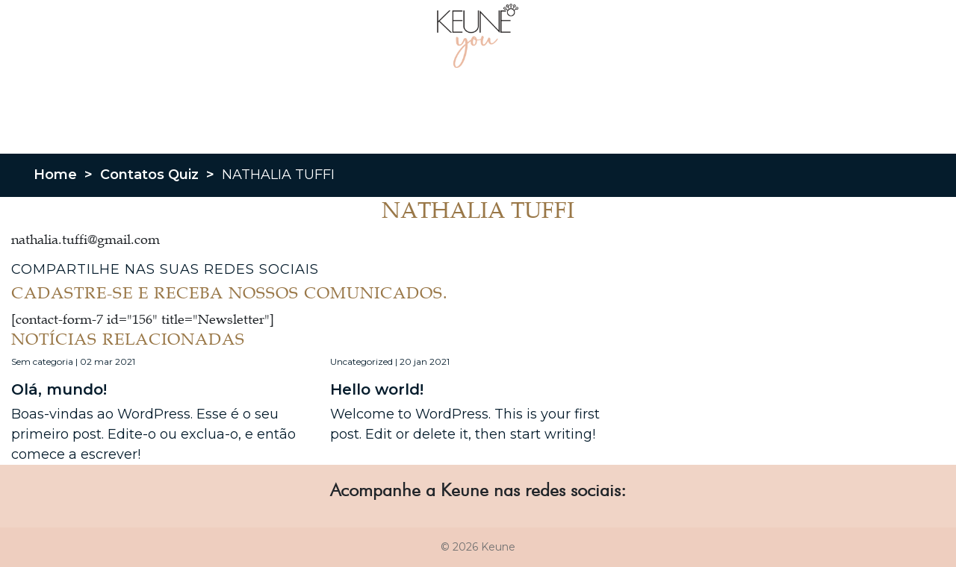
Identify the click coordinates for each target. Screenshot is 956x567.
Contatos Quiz (149, 174)
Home (55, 174)
